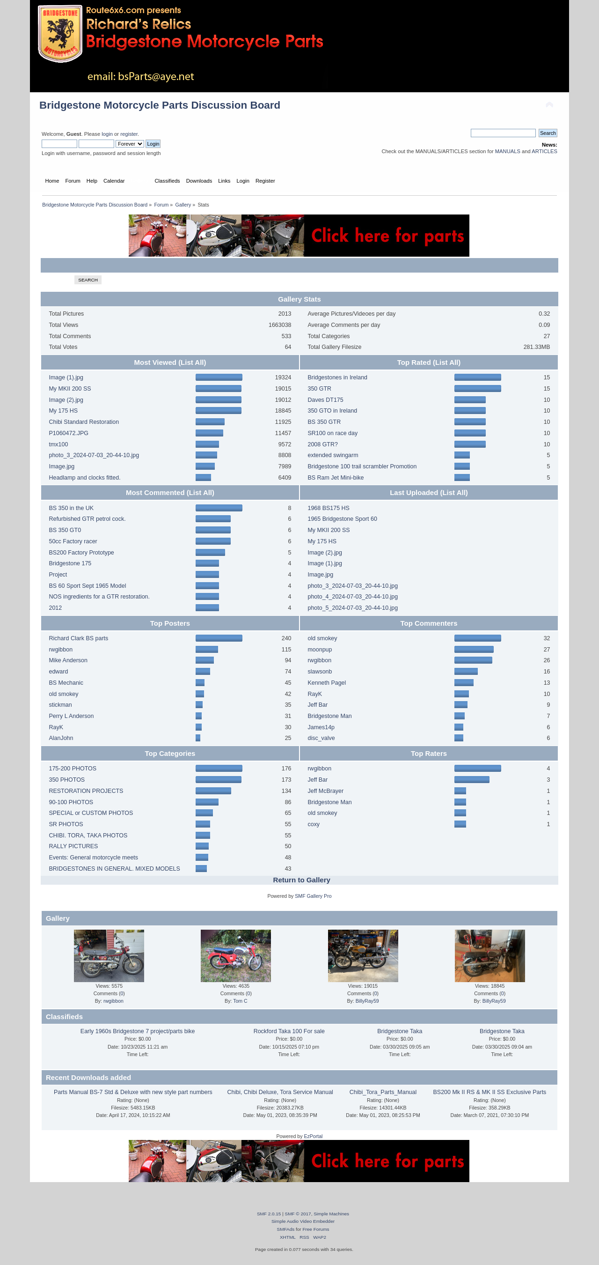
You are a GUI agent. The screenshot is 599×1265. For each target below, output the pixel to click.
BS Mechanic (66, 683)
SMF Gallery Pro (313, 896)
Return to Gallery (301, 880)
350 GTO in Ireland (332, 410)
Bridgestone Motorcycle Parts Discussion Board (159, 105)
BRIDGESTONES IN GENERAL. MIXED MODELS (114, 869)
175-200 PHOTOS (72, 768)
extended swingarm (332, 455)
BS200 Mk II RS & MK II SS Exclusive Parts (490, 1092)
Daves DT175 (325, 400)
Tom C (240, 1001)
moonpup (319, 649)
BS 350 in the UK (71, 508)
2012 (55, 608)
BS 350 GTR (324, 422)
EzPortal (313, 1136)
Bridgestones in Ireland (337, 377)
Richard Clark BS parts (78, 638)
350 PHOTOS (67, 780)
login (107, 134)
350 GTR (319, 388)
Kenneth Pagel (326, 683)
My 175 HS (63, 410)
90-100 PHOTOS (71, 802)
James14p (321, 727)
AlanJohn (61, 738)
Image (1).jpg (66, 377)
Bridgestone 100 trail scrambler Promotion (361, 466)
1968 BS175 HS (328, 508)
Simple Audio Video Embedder (303, 1221)
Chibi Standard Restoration (84, 422)
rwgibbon (61, 649)
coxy (313, 824)
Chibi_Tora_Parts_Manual (383, 1092)
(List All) (192, 362)
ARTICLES (544, 151)
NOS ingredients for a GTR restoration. (99, 596)
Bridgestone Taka (399, 1031)
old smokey (63, 694)
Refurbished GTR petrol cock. (87, 519)
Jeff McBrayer (325, 791)
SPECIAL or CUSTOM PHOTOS (91, 813)
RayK (56, 727)
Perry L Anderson (71, 716)
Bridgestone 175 (70, 563)
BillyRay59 (367, 1001)
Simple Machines (331, 1213)
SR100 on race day (332, 433)
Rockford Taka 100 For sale (289, 1031)
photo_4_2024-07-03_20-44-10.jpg (352, 596)
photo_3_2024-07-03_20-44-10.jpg (94, 455)
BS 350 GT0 (65, 530)
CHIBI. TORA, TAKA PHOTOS (88, 835)
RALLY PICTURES (73, 846)
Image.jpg (61, 466)
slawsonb (319, 671)
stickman (60, 705)
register (129, 134)
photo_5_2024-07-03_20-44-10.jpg (352, 608)
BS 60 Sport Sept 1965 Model (87, 586)
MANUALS (507, 151)
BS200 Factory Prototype (81, 552)
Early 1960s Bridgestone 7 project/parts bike (137, 1031)
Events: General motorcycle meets (93, 857)
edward (58, 671)
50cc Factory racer (73, 541)
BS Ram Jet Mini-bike (335, 477)
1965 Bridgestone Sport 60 (342, 519)
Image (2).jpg (66, 400)
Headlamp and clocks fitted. (84, 477)
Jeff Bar (317, 705)
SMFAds (286, 1229)
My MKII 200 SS (70, 388)
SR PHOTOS (66, 824)
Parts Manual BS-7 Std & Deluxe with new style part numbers (133, 1092)
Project (58, 574)
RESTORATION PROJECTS (86, 791)
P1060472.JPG (68, 433)
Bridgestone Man (329, 716)
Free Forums (315, 1229)
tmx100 (58, 444)
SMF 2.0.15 (269, 1213)
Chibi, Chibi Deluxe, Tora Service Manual (280, 1092)
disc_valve (321, 738)
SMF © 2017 (298, 1213)
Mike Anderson (68, 660)
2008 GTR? (322, 444)
